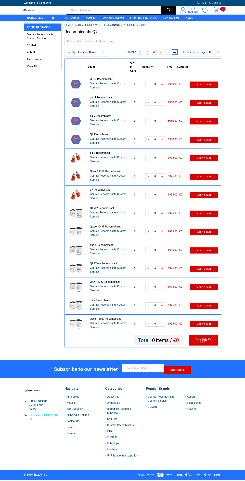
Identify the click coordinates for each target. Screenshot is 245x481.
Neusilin (91, 20)
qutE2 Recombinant (101, 248)
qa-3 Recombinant (100, 155)
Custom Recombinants (120, 426)
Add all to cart (203, 343)
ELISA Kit (112, 438)
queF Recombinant (101, 100)
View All (32, 69)
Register (190, 13)
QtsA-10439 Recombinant (105, 229)
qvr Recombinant (100, 192)
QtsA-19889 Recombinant (105, 174)
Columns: (131, 55)
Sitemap (71, 434)
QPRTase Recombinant (103, 266)
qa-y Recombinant (100, 119)
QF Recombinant (99, 137)
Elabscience (34, 62)
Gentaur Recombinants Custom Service (40, 39)
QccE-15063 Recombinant (105, 321)
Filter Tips (113, 444)
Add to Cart (204, 87)
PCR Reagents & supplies (122, 456)
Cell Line (112, 420)
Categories (35, 20)
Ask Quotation (113, 20)
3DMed (31, 48)
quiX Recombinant (100, 303)
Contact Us (171, 20)
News (190, 20)
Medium (112, 450)
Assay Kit (113, 397)
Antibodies (72, 20)
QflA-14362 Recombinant (105, 285)
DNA (110, 432)
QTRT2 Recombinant (102, 211)
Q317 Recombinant (101, 82)
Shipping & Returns (143, 20)
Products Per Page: (194, 55)
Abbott (31, 55)
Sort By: (71, 55)
